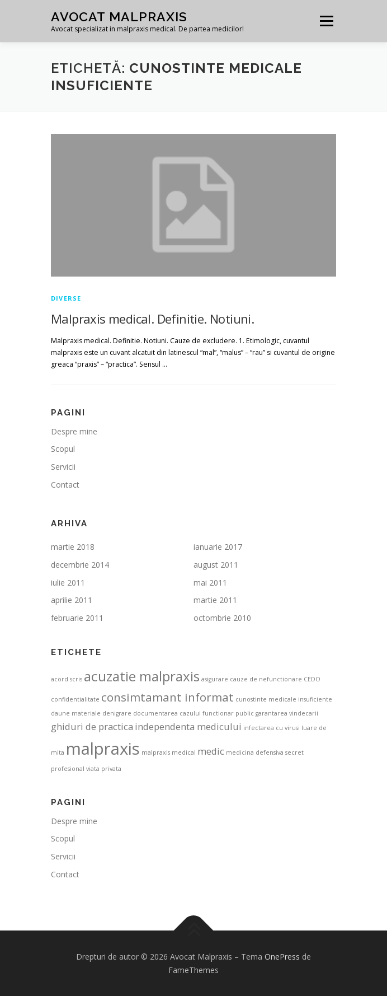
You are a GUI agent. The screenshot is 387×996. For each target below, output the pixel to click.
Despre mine (74, 431)
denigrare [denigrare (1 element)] (116, 713)
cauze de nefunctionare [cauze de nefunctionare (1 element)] (266, 679)
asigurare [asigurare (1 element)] (214, 679)
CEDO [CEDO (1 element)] (312, 679)
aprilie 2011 (71, 600)
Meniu (326, 21)
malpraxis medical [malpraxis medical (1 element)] (168, 752)
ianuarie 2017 (218, 546)
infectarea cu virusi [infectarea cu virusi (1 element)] (271, 728)
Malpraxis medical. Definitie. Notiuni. (152, 318)
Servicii (63, 466)
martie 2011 (215, 600)
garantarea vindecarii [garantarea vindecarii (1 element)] (287, 713)
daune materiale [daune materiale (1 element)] (76, 713)
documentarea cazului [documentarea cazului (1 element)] (167, 713)
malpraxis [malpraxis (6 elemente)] (103, 748)
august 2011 (216, 564)
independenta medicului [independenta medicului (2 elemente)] (188, 726)
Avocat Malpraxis (119, 16)
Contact (65, 484)
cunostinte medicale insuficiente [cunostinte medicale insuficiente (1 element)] (283, 699)
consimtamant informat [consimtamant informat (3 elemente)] (167, 697)
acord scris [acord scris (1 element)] (66, 679)
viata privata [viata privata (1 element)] (103, 769)
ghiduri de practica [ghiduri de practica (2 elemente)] (92, 726)
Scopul (63, 448)
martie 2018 (73, 546)
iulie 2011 (68, 582)
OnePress (282, 956)
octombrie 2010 (222, 617)
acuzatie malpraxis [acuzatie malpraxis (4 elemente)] (142, 676)
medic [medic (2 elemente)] (210, 751)
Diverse (66, 298)
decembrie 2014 (80, 564)
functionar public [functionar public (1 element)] (228, 713)
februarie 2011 (77, 617)
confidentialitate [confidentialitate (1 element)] (75, 699)
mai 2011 (210, 582)
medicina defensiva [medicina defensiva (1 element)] (255, 752)
